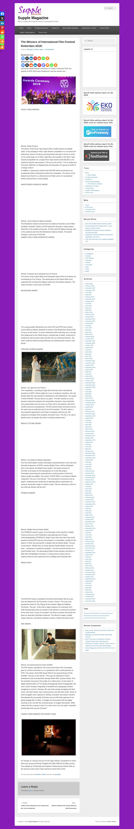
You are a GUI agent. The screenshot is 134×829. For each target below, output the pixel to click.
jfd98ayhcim (89, 635)
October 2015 (89, 480)
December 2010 (90, 572)
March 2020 (89, 398)
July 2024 (88, 303)
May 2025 (88, 294)
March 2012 (89, 539)
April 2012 (88, 537)
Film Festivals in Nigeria (95, 184)
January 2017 (89, 451)
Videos (87, 269)
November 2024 (90, 299)
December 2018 (90, 413)
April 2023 (88, 332)
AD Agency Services (41, 28)
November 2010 (90, 574)
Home (21, 28)
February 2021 (89, 378)
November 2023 (90, 321)
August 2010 (89, 581)
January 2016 (89, 473)
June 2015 (88, 488)
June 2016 (88, 464)
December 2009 (90, 599)
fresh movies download (92, 630)
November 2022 (90, 343)
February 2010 (89, 594)
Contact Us (55, 28)
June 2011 (88, 559)
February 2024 (89, 314)
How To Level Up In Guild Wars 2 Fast (96, 639)
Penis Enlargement (91, 648)
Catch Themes (112, 821)
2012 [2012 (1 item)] (85, 613)
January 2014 (89, 519)
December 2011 (90, 546)
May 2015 (88, 491)
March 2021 (89, 376)
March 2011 (89, 566)
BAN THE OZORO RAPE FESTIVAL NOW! (98, 224)
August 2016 (89, 460)
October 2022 (89, 345)
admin (41, 49)
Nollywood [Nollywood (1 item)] (110, 613)
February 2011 (89, 568)
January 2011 (89, 570)
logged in (31, 790)
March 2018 (89, 429)
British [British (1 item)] (92, 613)
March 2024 (89, 312)
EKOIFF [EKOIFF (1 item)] (96, 613)
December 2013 (90, 521)
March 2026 (89, 283)
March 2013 (89, 524)
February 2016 (89, 471)
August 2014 (89, 506)
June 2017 (88, 446)
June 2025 (88, 292)
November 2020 (90, 385)
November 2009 (90, 601)
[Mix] (47, 65)
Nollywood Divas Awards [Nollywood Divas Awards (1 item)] (98, 615)
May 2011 (88, 561)
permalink (58, 774)
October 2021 (89, 365)
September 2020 (90, 387)
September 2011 (90, 552)
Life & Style (88, 265)
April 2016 (88, 469)
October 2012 (89, 526)
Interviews (88, 260)
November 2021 (90, 363)
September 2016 (90, 458)
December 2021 (90, 361)
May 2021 (88, 372)
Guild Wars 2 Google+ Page (93, 643)
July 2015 (88, 486)
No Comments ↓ (50, 49)
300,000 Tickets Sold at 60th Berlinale (96, 641)
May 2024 (88, 308)
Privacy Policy (104, 28)
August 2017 (89, 442)
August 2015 (89, 484)
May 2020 (88, 394)
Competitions (89, 254)
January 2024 (89, 317)
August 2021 (89, 369)
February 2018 (89, 431)
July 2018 (88, 420)
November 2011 (90, 548)
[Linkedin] (31, 58)
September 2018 (90, 416)
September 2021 (90, 367)
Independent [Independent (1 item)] (104, 613)
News (87, 267)
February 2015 (89, 497)
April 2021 (88, 374)
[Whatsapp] (43, 58)
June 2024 (88, 305)
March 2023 (89, 334)
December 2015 (90, 475)
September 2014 (90, 504)
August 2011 (89, 555)
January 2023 (89, 339)
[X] (27, 58)
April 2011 (88, 563)
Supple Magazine (33, 18)
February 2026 (89, 286)
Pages (86, 168)
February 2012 (89, 541)
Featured (37, 774)
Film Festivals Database (70, 28)
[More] (55, 65)
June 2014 (88, 510)
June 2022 (88, 352)
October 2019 (89, 405)
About (29, 28)
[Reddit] (39, 58)
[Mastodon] (43, 65)
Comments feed (90, 209)
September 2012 (90, 528)
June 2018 (88, 422)
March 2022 (89, 358)
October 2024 (89, 301)
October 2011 (89, 550)
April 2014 (88, 513)
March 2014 (89, 515)
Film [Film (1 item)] (100, 613)
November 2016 (90, 455)
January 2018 (89, 433)
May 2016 (88, 466)
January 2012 (89, 543)
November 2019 (90, 402)
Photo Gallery (92, 175)
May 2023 (88, 330)
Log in (87, 205)
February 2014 (89, 517)
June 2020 (88, 391)
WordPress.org (89, 211)
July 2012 (88, 532)
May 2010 (88, 588)
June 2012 (88, 535)
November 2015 (90, 477)
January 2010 (89, 596)
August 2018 (89, 418)
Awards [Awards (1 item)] (88, 613)
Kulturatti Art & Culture (89, 28)
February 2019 (89, 411)
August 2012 (89, 530)
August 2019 (89, 407)
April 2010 (88, 590)
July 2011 (88, 557)
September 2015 (90, 482)
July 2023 (88, 325)
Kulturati (87, 262)
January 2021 (89, 380)
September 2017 (90, 440)
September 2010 (90, 579)
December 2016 (90, 453)
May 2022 (88, 354)
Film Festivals (89, 258)
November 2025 (90, 290)
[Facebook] (23, 58)
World (87, 271)
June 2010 (88, 585)
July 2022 (88, 350)
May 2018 (88, 424)
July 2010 (88, 583)
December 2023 (90, 319)
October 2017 (89, 438)
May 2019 (88, 409)
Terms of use (43, 32)
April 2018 (88, 427)
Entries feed (89, 207)
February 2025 (89, 297)
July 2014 (88, 508)
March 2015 (89, 495)
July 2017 (88, 444)
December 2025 (90, 288)
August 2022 (89, 347)
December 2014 (90, 502)
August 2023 (89, 323)
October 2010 (89, 577)
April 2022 (88, 356)
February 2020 (89, 400)
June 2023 (88, 328)
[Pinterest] (35, 58)
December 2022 (90, 341)
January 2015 (89, 499)
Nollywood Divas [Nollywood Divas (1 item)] (88, 615)
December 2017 (90, 435)
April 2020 (88, 396)
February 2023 (89, 336)
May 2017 (88, 449)
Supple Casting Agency (27, 32)
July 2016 (88, 462)
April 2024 (88, 310)
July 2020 (88, 389)
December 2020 (90, 383)
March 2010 (89, 592)
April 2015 (88, 493)
